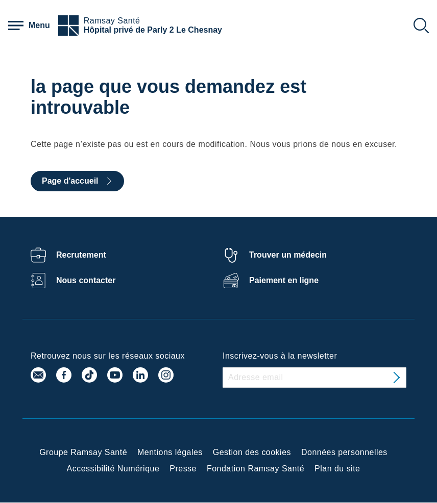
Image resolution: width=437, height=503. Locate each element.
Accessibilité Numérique (113, 468)
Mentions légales (170, 452)
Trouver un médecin (288, 254)
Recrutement (81, 254)
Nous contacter (85, 280)
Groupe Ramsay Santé (83, 452)
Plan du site (337, 468)
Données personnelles (344, 452)
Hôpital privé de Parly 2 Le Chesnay (153, 30)
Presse (183, 468)
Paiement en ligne (284, 280)
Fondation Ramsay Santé (255, 468)
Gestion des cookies (252, 452)
